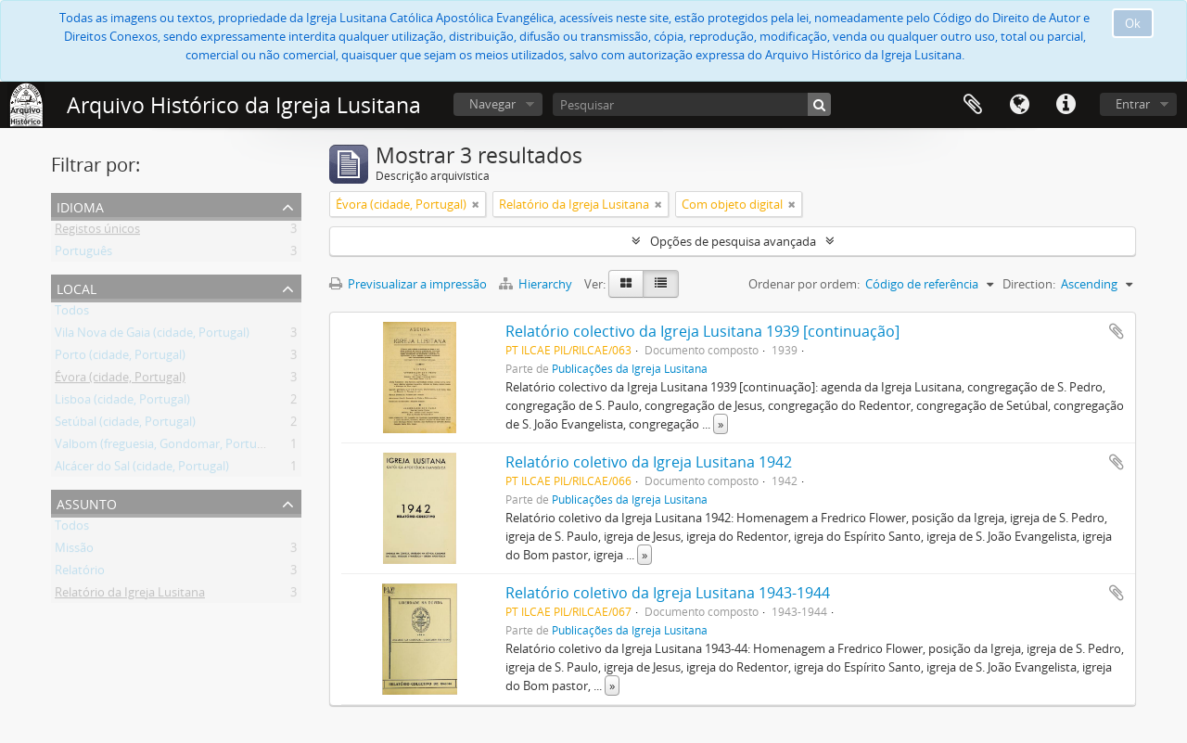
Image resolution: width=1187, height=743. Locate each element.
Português (83, 254)
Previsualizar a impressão (408, 283)
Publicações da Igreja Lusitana (630, 368)
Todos (72, 313)
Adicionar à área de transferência (1116, 331)
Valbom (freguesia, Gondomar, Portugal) (165, 447)
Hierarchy (537, 283)
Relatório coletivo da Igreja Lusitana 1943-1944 (667, 593)
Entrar (1133, 104)
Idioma (1019, 105)
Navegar (492, 104)
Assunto (87, 502)
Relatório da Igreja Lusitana (130, 595)
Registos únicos (97, 232)
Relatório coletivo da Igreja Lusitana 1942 (648, 462)
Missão (74, 551)
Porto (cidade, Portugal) (120, 358)
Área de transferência (973, 105)
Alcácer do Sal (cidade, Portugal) (142, 469)
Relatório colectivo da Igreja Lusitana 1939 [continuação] (702, 331)
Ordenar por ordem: (804, 283)
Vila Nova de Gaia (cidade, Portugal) (152, 335)
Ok (1133, 23)
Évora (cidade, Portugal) (120, 380)
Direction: (1028, 283)
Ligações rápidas (1065, 105)
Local (76, 287)
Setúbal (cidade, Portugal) (125, 424)
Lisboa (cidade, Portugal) (122, 402)
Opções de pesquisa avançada (733, 241)
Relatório (80, 573)
